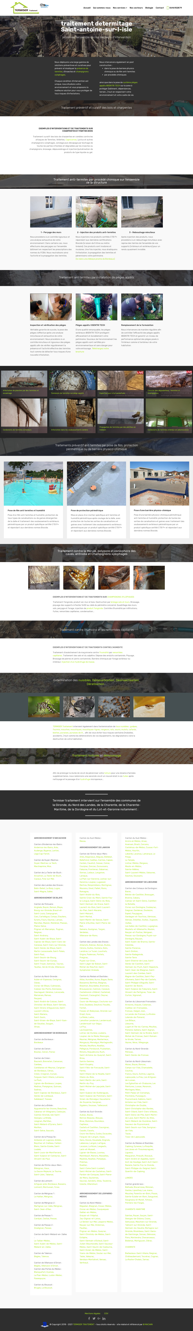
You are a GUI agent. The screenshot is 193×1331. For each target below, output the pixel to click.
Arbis (82, 857)
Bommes (89, 1121)
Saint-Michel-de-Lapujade (92, 1086)
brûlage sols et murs (120, 602)
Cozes (147, 1218)
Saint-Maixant (86, 913)
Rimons (83, 1052)
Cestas (46, 1218)
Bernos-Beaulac (87, 1118)
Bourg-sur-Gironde (43, 910)
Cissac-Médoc (104, 1206)
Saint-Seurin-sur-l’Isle (135, 1127)
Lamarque (147, 854)
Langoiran (100, 872)
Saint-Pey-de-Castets (145, 979)
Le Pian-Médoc (41, 1275)
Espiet (128, 913)
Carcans (144, 844)
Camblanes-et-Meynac (44, 1067)
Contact (160, 8)
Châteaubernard (132, 1256)
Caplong (129, 1146)
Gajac (102, 1137)
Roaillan (83, 1165)
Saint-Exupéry (86, 1064)
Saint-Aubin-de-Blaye (44, 939)
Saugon (49, 1023)
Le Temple (129, 860)
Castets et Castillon (89, 1127)
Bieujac (99, 1118)
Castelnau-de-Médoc (135, 847)
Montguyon (139, 1241)
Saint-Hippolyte (150, 967)
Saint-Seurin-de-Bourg (45, 957)
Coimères (84, 998)
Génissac (151, 916)
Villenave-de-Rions (88, 935)
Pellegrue (84, 1049)
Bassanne (84, 983)
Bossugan (149, 894)
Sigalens (84, 1105)
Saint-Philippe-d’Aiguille (136, 983)
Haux (46, 1168)
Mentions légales (92, 1313)
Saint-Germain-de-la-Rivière (138, 1033)
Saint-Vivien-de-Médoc (90, 1250)
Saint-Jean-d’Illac (42, 1209)
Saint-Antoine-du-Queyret (92, 1055)
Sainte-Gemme (87, 1061)
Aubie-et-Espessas (43, 979)
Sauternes (93, 1178)
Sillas (99, 1181)
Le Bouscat (47, 1288)
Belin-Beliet (39, 888)
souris (117, 729)
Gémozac (151, 1234)
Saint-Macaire (94, 910)
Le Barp (49, 888)
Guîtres (142, 1074)
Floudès (106, 1005)
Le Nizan (92, 1146)
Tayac (128, 1133)
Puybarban (105, 1049)
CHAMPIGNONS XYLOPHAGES (120, 597)
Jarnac (145, 1259)
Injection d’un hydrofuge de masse (78, 662)
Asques (137, 1005)
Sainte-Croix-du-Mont (90, 898)
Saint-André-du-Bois (90, 894)
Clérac (149, 1241)
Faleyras (83, 869)
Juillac (128, 923)
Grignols (106, 1140)
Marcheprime (40, 866)
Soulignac (92, 929)
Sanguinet (153, 1196)
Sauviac (83, 1181)
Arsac (144, 841)
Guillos (90, 948)
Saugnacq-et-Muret (134, 1200)
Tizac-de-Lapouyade (135, 1137)
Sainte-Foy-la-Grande (143, 1165)
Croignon (45, 1074)
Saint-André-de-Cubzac (45, 1001)
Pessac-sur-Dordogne (135, 935)
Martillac (47, 1121)
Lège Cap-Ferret (41, 854)
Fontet (83, 1008)
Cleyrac (104, 995)
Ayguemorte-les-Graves (45, 1108)
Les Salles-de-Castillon (136, 926)
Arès (56, 847)
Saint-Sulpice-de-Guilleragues (94, 1093)
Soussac (92, 1105)
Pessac (53, 1218)
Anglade (38, 907)
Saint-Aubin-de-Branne (136, 942)
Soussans (138, 876)
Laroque (83, 876)
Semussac (130, 1222)
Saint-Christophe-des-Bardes (139, 1108)
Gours (135, 1074)
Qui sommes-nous (102, 8)
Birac (82, 1121)
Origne (83, 954)
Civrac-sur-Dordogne (135, 907)
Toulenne (107, 1181)
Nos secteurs (136, 8)
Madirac (37, 1086)
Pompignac (47, 1086)
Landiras (84, 951)
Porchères (130, 1096)
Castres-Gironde (41, 1115)
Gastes (128, 1190)
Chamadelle (146, 1067)
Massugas (104, 1036)
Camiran (97, 989)
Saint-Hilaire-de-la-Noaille (92, 1074)
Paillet (97, 888)
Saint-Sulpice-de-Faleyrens (138, 989)
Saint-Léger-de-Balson (90, 964)
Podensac (91, 954)
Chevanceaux (148, 1237)
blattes (56, 733)
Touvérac (145, 1256)
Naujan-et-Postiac (134, 932)
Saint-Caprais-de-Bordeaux (47, 1093)
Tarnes (137, 1039)
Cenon (45, 1052)
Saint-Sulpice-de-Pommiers (93, 1096)
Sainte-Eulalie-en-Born (136, 1196)
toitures (93, 755)
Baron (128, 891)
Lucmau (101, 1152)
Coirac (107, 863)
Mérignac (48, 1196)
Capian (109, 860)
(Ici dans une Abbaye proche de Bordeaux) (95, 259)
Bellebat (108, 857)
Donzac (92, 866)
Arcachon (38, 876)
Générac (49, 992)
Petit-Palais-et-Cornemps (137, 1093)
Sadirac (37, 1089)
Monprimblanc (94, 885)
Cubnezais (55, 986)
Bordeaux (38, 1042)
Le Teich (52, 863)
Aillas (82, 979)
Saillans (137, 1030)
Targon (101, 929)
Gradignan (39, 1228)
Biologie (149, 8)
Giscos (88, 1140)
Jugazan (153, 920)
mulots (124, 729)
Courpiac (84, 866)
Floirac (52, 1052)
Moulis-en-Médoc (133, 866)
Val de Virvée (48, 967)
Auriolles (90, 979)
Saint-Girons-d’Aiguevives (46, 1008)
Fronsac (129, 1011)
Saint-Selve (39, 1130)
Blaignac (102, 983)
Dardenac (138, 910)
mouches (65, 729)
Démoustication (103, 680)
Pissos (154, 1193)
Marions (94, 1156)
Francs (128, 1074)
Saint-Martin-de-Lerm (90, 1080)
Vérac (134, 1042)
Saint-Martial (86, 916)
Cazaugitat (94, 995)
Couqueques (103, 1209)
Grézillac (137, 920)
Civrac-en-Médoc (88, 1209)
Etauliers (62, 916)
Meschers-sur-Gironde (146, 1222)
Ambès (58, 1140)
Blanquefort (40, 1272)
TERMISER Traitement (63, 726)
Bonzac (142, 1064)
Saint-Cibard (131, 1111)
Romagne (84, 891)
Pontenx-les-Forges (134, 1203)
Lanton (55, 850)
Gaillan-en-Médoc (88, 1212)
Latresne (59, 1077)
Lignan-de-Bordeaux (44, 1083)
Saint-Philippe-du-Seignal (137, 1168)
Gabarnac (103, 869)
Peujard (37, 998)
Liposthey (137, 1190)
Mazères (83, 1159)
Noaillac (100, 1045)
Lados (91, 1017)
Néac (138, 1089)
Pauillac (83, 1228)
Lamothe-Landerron (89, 1020)
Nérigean (148, 932)
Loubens (102, 1033)
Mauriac (83, 1039)
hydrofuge (85, 779)
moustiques (76, 729)
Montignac (106, 885)
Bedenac (129, 1241)
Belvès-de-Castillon (134, 894)
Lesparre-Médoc (105, 1222)
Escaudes (107, 1133)
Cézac (37, 983)
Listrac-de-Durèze (88, 1033)
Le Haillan (38, 1196)
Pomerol (129, 1030)
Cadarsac (146, 1005)
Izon (143, 1011)
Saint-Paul (39, 954)
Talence (45, 1256)
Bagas (104, 979)
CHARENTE (130, 1247)
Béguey (99, 857)
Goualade (96, 1140)
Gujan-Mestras (41, 863)
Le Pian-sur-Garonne (89, 879)
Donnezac (56, 989)
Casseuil (105, 989)
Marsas (47, 995)
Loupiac (92, 882)
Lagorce (150, 1074)
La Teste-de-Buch (52, 876)
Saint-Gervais (59, 1005)
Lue (144, 1190)
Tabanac (49, 1174)
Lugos (57, 888)
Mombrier (55, 923)
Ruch (102, 1052)
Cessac (99, 863)
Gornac (83, 872)
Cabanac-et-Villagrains (45, 1111)
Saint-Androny (41, 935)
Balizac (92, 945)
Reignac (38, 932)
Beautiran (62, 1108)
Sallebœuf (39, 1099)
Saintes (128, 1215)
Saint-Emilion (131, 951)
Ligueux (129, 1152)
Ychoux (148, 1200)
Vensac (102, 1259)
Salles (50, 891)
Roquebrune (93, 1052)
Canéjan (38, 1218)
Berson (53, 907)
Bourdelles (94, 986)
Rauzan (138, 939)
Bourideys (99, 1121)
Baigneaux (90, 857)
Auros (97, 979)
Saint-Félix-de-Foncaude (91, 1067)
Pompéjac (101, 1159)
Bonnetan (47, 1061)
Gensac (128, 920)
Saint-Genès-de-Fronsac (137, 1055)
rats (112, 729)
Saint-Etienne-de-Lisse (136, 961)
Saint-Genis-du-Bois (100, 901)
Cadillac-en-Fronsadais (136, 1008)
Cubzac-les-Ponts (42, 989)
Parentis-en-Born (142, 1193)
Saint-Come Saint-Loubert (92, 1168)
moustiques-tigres (91, 729)
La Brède (47, 1118)
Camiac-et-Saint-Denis (136, 901)
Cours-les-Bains (87, 1133)
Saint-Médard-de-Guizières (138, 1121)
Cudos (99, 1133)
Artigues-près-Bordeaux (45, 1184)
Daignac (129, 910)
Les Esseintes (86, 1030)
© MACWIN (148, 1324)
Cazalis (83, 1130)
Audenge (38, 850)
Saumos (129, 876)
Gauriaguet (39, 992)
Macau (83, 841)
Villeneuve (59, 967)
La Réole (83, 1017)
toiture (107, 773)
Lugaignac (153, 926)
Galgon (137, 1011)
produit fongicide (95, 608)
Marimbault (85, 1156)
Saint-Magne (40, 891)
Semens (83, 929)
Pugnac (59, 929)
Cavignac (57, 979)
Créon (37, 1074)
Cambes (37, 1064)
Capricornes (71, 140)
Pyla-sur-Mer (48, 879)
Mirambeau (138, 1231)
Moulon (151, 929)
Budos (107, 945)
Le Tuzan (93, 951)
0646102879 (174, 8)
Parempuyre (39, 1278)
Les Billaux (130, 1020)
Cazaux (37, 879)
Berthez (93, 983)
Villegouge (143, 1042)
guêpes (133, 726)
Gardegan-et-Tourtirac (135, 916)
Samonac (51, 964)
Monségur (94, 1042)
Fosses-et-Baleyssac (89, 1011)
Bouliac (37, 1052)
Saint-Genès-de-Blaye (44, 948)
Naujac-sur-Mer (87, 1225)
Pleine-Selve (40, 926)
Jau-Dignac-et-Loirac (90, 1218)
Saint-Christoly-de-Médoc (92, 1234)
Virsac (37, 1027)
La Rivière (150, 1014)
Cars (36, 916)
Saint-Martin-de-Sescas (91, 920)
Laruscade (59, 992)
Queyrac (102, 1231)
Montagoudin (106, 1042)
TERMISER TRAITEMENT (83, 1324)
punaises (64, 733)
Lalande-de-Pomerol (134, 1017)
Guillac (145, 920)
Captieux (84, 1124)
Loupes (58, 1083)
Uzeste (83, 1184)
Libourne (129, 1023)
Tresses (48, 1099)
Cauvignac (104, 1127)
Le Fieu (139, 1077)
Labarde (129, 854)
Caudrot (91, 863)
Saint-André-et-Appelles (136, 1159)
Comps (54, 916)
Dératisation (95, 684)
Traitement (80, 755)
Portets (100, 954)
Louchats (102, 951)
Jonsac (142, 1234)
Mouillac (153, 1027)
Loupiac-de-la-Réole (89, 1036)
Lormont (38, 1187)
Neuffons (92, 1045)
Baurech (38, 1061)
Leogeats (101, 1146)
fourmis (56, 729)
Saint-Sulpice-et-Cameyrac (47, 1156)
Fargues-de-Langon (89, 1137)
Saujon (143, 1215)
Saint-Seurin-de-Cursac (45, 961)
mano (149, 1190)
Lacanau (138, 854)
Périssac (129, 1052)
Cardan (83, 863)
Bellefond (84, 860)
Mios (49, 866)
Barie (110, 979)
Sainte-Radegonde (134, 954)
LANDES (129, 1178)
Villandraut (92, 1184)
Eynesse (137, 1146)
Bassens (62, 1184)
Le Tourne (56, 1171)
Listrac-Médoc (132, 863)
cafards (132, 729)
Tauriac (59, 964)
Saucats (50, 1130)
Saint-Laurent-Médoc (135, 872)
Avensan (129, 844)
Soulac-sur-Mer (103, 1253)
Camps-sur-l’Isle (132, 1067)
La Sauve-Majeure (42, 1171)
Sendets (92, 1181)
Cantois (101, 860)
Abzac (128, 1064)
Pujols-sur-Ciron (87, 961)
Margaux (144, 863)
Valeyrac (90, 1256)
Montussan (48, 1187)
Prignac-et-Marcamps (44, 929)
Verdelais (84, 932)
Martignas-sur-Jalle (43, 1206)
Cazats (90, 1130)
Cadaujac (61, 1111)
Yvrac (56, 1187)
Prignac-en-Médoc (88, 1231)
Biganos (47, 850)
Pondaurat (94, 1049)
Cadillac (93, 860)
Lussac (138, 1086)
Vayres (128, 1042)
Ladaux (90, 872)
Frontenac (93, 869)
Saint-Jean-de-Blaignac (136, 970)
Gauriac (51, 920)
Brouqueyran (86, 989)
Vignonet (137, 995)
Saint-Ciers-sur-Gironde (54, 945)
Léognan (38, 1121)
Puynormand (131, 1099)
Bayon (46, 907)
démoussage (112, 755)
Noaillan (92, 1159)
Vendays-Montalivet (89, 1259)
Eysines (50, 1272)
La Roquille (147, 1146)
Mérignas (92, 1039)
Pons (127, 1237)
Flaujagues (137, 913)
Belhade (129, 1187)
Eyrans (37, 920)
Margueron (130, 1156)
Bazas (90, 1115)
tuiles (125, 776)
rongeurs (105, 729)
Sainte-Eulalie (46, 1146)
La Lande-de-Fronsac (135, 1014)
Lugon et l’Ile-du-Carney (136, 1027)
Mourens (84, 888)
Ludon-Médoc (55, 1275)
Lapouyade (130, 1077)
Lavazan (84, 1146)
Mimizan (149, 1187)
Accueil (86, 8)
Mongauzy (84, 1042)
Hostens (98, 948)
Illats (105, 948)
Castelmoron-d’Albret (90, 992)
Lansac (59, 920)
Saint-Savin (39, 1017)
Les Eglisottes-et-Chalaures (138, 1083)
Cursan (53, 1074)
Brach (137, 844)
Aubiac (83, 1115)
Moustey (129, 1193)
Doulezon (148, 910)
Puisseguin (141, 1096)
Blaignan (93, 1206)
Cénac (50, 1071)
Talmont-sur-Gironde (135, 1225)
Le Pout (37, 1080)
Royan (136, 1215)
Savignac (96, 1102)
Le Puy (83, 1027)
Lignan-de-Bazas (88, 1152)
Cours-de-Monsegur (89, 1001)
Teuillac (37, 967)
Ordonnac (99, 1225)
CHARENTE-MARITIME (135, 1209)
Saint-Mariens (40, 1014)
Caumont (84, 995)
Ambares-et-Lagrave (44, 1140)
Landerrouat (105, 1020)
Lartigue (101, 1143)
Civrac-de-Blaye (41, 986)
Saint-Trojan (40, 964)
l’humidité (104, 652)
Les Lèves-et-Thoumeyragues (139, 1149)
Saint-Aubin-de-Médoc (45, 1244)
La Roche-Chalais (133, 1259)
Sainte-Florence (132, 948)
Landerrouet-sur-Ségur (90, 1023)
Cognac (154, 1256)
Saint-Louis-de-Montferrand (47, 1152)
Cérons (83, 948)
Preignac (84, 957)
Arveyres (129, 1005)
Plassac (63, 923)
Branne (128, 898)
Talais (82, 1256)
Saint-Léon (39, 1174)
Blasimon (84, 986)
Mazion (46, 923)
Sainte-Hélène (132, 869)
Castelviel (105, 992)
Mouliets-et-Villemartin (136, 929)
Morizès (83, 1045)
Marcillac (38, 923)
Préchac (83, 1162)
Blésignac (38, 1168)
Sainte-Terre (131, 957)
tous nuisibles (122, 726)
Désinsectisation (127, 680)
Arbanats (84, 945)
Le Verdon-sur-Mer (88, 1222)
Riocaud (148, 1156)
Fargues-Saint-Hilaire (44, 1077)
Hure (88, 1014)
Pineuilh (140, 1156)
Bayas (135, 1064)
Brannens (104, 986)
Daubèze (89, 1005)
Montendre (136, 1237)
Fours (44, 920)
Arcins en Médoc (132, 841)
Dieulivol (98, 1005)
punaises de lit (76, 733)
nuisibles (84, 680)
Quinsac (57, 1086)
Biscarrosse (139, 1187)
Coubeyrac (151, 907)
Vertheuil (84, 1263)
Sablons (141, 1099)
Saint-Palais (58, 951)
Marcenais (38, 995)
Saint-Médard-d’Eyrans (45, 1124)
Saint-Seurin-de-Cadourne (99, 1247)
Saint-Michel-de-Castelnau (92, 1171)
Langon (92, 1143)
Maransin (147, 1086)
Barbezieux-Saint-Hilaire (136, 1253)
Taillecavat (102, 1105)
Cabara (136, 898)
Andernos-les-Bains (43, 847)
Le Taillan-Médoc (42, 1241)
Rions (103, 888)
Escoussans (102, 866)
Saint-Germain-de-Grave (91, 904)
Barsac (100, 945)
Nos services (119, 8)
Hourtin (135, 850)
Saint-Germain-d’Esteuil (91, 1241)
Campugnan (51, 913)
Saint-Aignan (148, 1030)
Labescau (84, 1143)
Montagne (130, 1089)
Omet (91, 888)
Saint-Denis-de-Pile (134, 1115)
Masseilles (103, 1156)
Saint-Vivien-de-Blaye (44, 1020)
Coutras (129, 1071)
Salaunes (150, 872)
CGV (106, 1313)
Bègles (37, 1256)
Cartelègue (44, 916)
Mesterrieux (102, 1039)
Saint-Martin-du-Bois (144, 1118)
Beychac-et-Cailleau (44, 1143)
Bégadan (84, 1206)
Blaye (59, 907)
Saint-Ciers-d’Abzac (147, 1111)
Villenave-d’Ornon (49, 1266)
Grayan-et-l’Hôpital (89, 1215)
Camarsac (57, 1061)
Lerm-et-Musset (87, 1149)
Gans (82, 1140)
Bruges (37, 1288)
